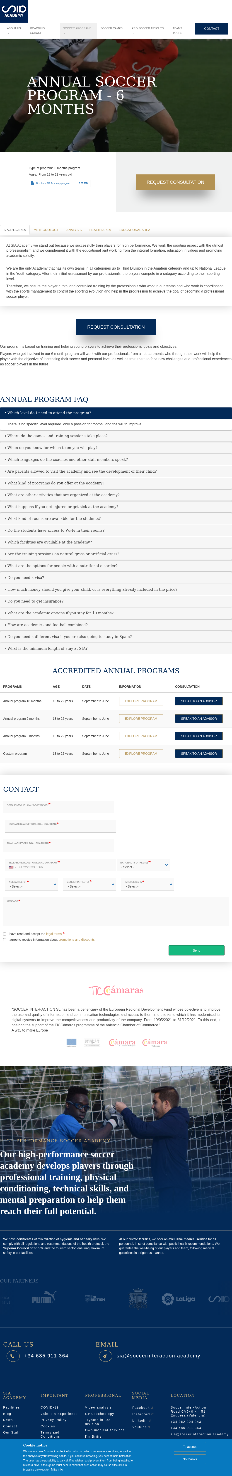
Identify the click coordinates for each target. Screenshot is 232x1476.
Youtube (141, 1427)
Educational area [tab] (134, 230)
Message (12, 901)
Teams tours (177, 31)
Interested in (133, 882)
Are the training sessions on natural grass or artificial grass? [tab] (61, 554)
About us (14, 30)
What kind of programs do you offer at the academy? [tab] (54, 483)
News (8, 1420)
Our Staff (11, 1432)
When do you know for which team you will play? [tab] (50, 448)
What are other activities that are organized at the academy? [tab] (62, 495)
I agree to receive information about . (49, 939)
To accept (190, 1447)
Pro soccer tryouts (148, 30)
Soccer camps (112, 30)
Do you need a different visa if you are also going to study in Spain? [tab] (68, 637)
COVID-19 (50, 1407)
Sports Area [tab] (15, 230)
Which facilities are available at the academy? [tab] (48, 542)
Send (196, 950)
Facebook (142, 1407)
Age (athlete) (18, 882)
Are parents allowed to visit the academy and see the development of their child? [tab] (80, 471)
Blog (7, 1414)
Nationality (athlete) (134, 863)
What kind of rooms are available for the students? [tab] (52, 518)
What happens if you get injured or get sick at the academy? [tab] (61, 507)
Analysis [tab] (74, 230)
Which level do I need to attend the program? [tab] (47, 413)
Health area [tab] (100, 230)
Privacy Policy (54, 1420)
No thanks (190, 1459)
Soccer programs (77, 30)
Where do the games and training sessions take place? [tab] (56, 436)
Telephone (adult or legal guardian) (33, 863)
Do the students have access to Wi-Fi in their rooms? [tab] (54, 530)
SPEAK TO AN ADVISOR (199, 701)
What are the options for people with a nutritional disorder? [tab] (61, 566)
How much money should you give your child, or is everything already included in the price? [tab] (90, 589)
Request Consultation (175, 182)
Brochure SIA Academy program (53, 183)
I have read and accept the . (33, 934)
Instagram (143, 1414)
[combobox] (11, 865)
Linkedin (141, 1420)
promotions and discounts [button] (76, 939)
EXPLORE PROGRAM (141, 701)
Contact (211, 28)
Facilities (11, 1407)
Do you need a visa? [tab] (24, 578)
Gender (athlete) (78, 882)
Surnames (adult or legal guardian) (33, 824)
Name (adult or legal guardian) (27, 805)
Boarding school (37, 31)
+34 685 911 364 (46, 1356)
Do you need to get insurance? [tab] (33, 601)
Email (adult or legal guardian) (27, 843)
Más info (57, 1469)
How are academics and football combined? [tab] (46, 625)
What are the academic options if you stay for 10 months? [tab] (59, 613)
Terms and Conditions (50, 1434)
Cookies (48, 1426)
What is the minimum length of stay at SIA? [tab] (45, 648)
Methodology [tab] (46, 230)
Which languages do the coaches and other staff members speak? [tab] (66, 459)
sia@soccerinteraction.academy (159, 1356)
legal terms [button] (54, 934)
